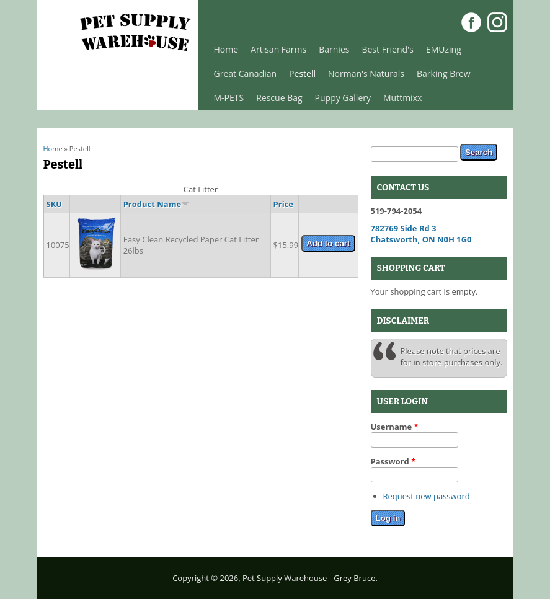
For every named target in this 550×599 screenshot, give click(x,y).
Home (226, 49)
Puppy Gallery (343, 98)
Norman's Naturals (366, 73)
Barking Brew (444, 73)
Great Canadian (245, 73)
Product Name (156, 204)
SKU (55, 204)
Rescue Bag (279, 98)
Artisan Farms (278, 49)
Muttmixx (402, 98)
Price (283, 204)
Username (395, 426)
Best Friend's (387, 49)
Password (393, 461)
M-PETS (229, 98)
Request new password (426, 496)
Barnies (334, 49)
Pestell (302, 73)
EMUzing (443, 49)
